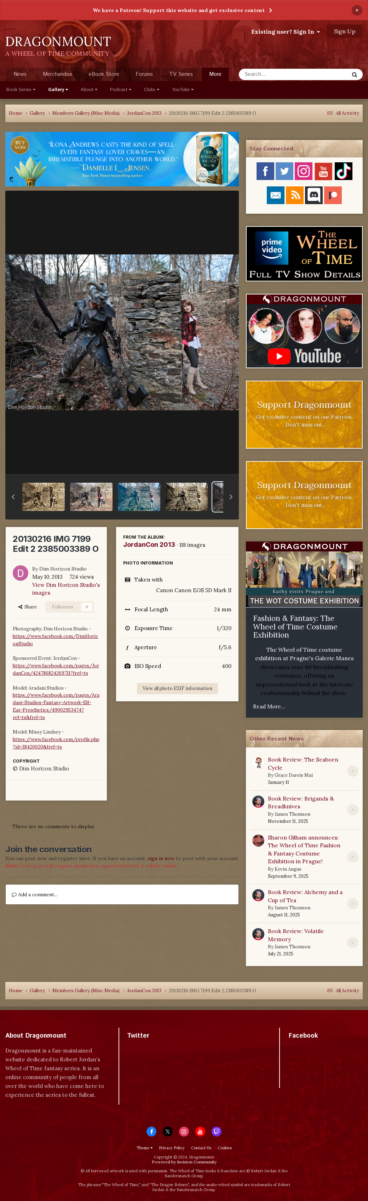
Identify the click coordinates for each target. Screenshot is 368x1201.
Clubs (151, 89)
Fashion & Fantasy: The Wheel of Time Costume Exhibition (295, 626)
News (20, 74)
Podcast (120, 89)
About (89, 89)
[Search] (275, 74)
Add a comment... (34, 894)
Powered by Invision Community (184, 1161)
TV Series (181, 74)
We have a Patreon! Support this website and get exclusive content (179, 10)
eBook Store (104, 74)
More (215, 74)
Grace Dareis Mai (294, 775)
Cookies (225, 1147)
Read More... (269, 706)
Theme (145, 1147)
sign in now (161, 858)
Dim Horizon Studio (63, 569)
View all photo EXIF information (177, 688)
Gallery (58, 89)
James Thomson (292, 814)
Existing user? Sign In (285, 31)
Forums (144, 74)
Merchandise (58, 74)
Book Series (20, 89)
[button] (13, 497)
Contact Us (201, 1147)
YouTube (183, 89)
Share (27, 607)
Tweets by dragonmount (158, 1048)
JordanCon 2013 (149, 544)
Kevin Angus (288, 869)
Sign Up (344, 31)
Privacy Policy (172, 1147)
